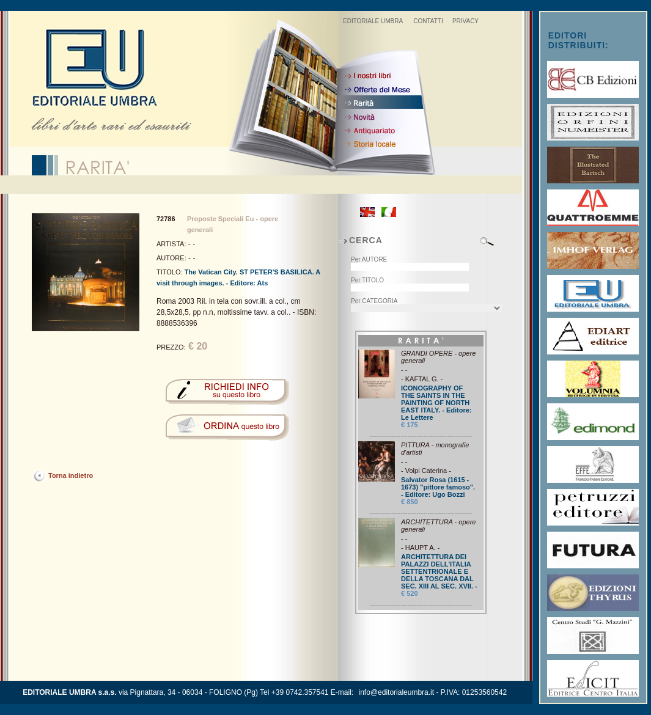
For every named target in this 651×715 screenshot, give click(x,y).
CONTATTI (428, 21)
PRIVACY (465, 21)
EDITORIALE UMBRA (373, 21)
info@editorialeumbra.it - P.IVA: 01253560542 (433, 692)
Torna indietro (70, 475)
